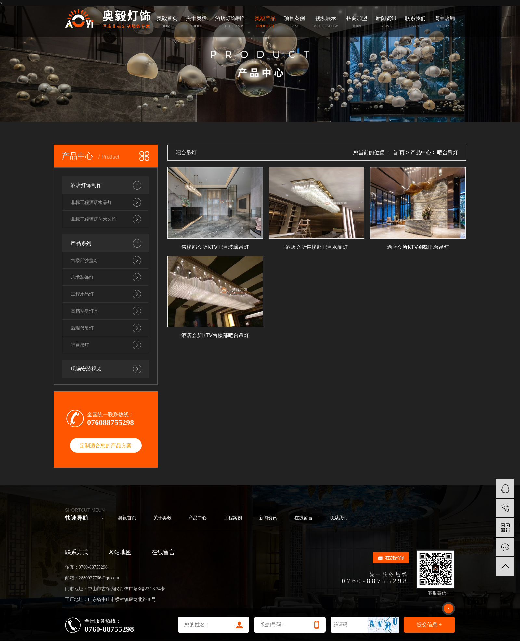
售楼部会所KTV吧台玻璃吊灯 (215, 247)
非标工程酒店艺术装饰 (93, 219)
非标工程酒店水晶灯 (91, 202)
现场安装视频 (86, 369)
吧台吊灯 (80, 345)
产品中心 (420, 152)
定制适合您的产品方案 (106, 445)
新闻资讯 (268, 517)
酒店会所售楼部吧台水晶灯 (316, 247)
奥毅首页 (127, 517)
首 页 (398, 152)
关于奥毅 (162, 517)
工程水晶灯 (82, 294)
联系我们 (339, 517)
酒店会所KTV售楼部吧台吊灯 (215, 335)
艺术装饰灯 (82, 277)
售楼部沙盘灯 (84, 260)
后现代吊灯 (82, 328)
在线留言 (303, 517)
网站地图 (120, 552)
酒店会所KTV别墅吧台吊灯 (418, 247)
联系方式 (76, 552)
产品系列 (81, 243)
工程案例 (233, 517)
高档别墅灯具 (84, 311)
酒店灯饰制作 (86, 185)
